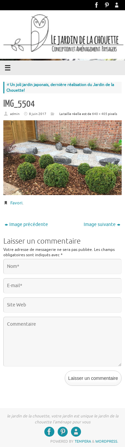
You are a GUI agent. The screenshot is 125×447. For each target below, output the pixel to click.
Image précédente (26, 224)
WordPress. (106, 441)
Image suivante (102, 224)
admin (15, 114)
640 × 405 (99, 114)
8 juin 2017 (37, 114)
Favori (16, 203)
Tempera (83, 441)
